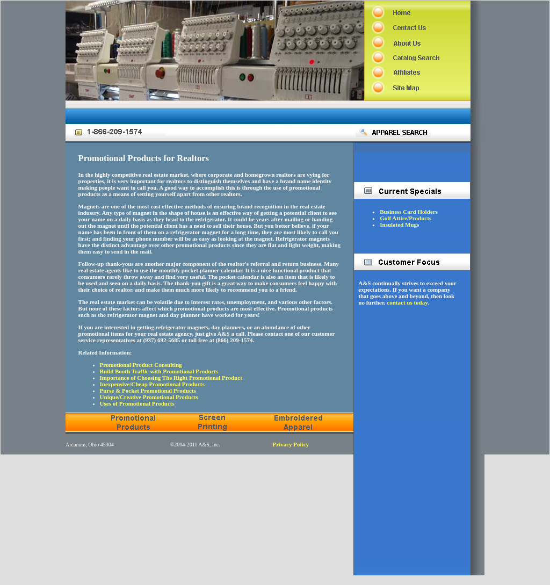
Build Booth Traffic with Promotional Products (159, 371)
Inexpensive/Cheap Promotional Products (152, 384)
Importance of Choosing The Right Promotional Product (171, 377)
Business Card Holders (409, 211)
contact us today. (408, 302)
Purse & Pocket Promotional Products (148, 390)
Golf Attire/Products (405, 218)
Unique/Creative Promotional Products (149, 397)
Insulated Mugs (399, 224)
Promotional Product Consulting (141, 365)
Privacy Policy (291, 444)
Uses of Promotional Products (137, 403)
